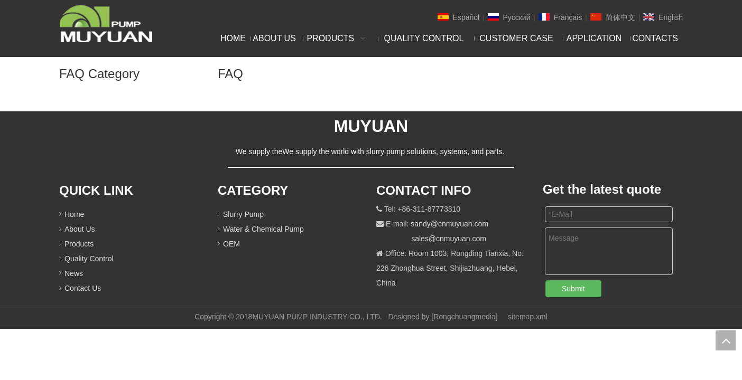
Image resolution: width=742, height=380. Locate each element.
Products (79, 244)
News (73, 273)
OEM (231, 244)
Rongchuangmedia (464, 316)
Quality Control (89, 258)
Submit (573, 288)
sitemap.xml (528, 316)
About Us (79, 229)
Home (74, 214)
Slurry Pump (243, 214)
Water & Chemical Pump (263, 229)
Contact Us (82, 288)
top (726, 340)
